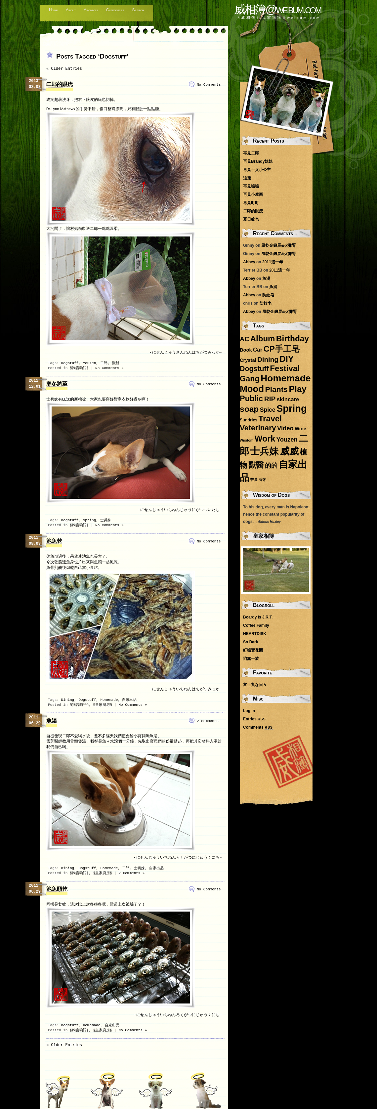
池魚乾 (54, 541)
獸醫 (115, 363)
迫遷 (247, 178)
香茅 (262, 480)
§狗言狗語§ (79, 368)
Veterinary (258, 427)
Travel (270, 418)
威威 (289, 451)
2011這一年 (272, 262)
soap (249, 409)
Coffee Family (256, 625)
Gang (250, 378)
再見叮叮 (251, 202)
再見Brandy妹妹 (257, 161)
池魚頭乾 (56, 889)
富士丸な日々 (255, 684)
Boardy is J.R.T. (257, 617)
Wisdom (246, 440)
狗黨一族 (251, 658)
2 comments (208, 721)
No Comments (209, 85)
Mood (252, 389)
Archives (91, 10)
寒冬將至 (56, 384)
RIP (270, 399)
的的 (271, 465)
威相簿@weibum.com (277, 9)
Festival (285, 368)
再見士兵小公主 (257, 169)
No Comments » (109, 368)
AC (244, 339)
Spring (89, 520)
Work (265, 438)
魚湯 (51, 721)
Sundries (248, 420)
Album (262, 338)
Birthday (292, 338)
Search (138, 10)
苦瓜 (254, 480)
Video (285, 428)
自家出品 (129, 700)
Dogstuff (70, 363)
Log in (249, 710)
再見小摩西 (253, 194)
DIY (286, 358)
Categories (115, 10)
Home (53, 10)
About (71, 10)
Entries (254, 719)
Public (251, 398)
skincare (288, 399)
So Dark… (252, 642)
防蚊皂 (268, 295)
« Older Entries (64, 68)
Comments (258, 727)
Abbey (249, 262)
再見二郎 (251, 153)
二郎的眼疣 (59, 85)
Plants (276, 389)
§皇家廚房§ (102, 705)
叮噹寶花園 (253, 650)
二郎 (103, 363)
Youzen (89, 363)
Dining (67, 700)
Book (246, 350)
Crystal (248, 360)
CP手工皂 (282, 348)
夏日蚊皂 (251, 219)
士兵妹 (105, 520)
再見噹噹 (251, 186)
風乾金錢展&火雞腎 (278, 245)
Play (297, 389)
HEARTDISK (254, 633)
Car (258, 350)
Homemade (109, 700)
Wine (300, 428)
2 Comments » (131, 873)
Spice (267, 409)
